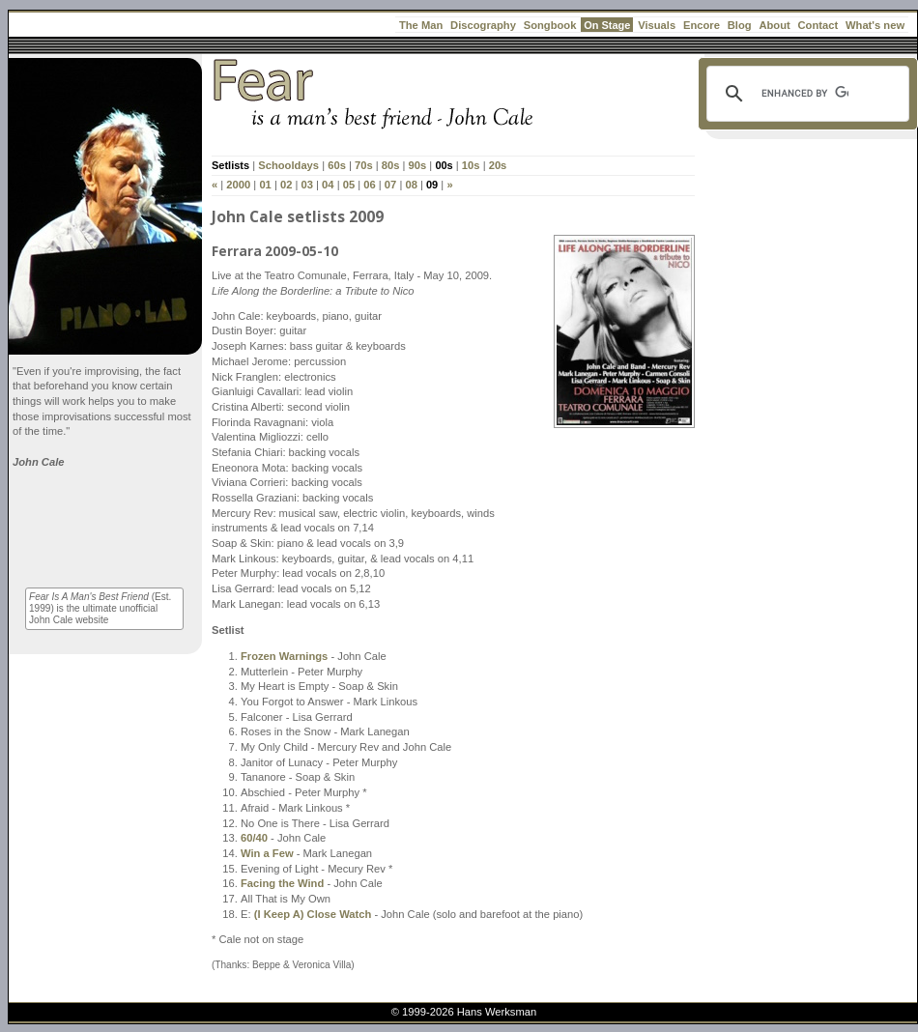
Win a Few (267, 853)
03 (307, 184)
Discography (483, 25)
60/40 (254, 838)
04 (327, 184)
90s (418, 165)
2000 (238, 184)
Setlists (230, 165)
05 (349, 184)
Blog (740, 25)
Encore (701, 25)
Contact (818, 25)
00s (443, 165)
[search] (804, 93)
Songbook (550, 25)
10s (471, 165)
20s (498, 165)
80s (391, 165)
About (774, 25)
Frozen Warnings (284, 656)
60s (337, 165)
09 (432, 184)
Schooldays (288, 165)
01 (265, 184)
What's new (875, 25)
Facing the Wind (282, 883)
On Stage (607, 25)
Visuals (656, 25)
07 (390, 184)
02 (286, 184)
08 (410, 184)
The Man (421, 25)
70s (364, 165)
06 (369, 184)
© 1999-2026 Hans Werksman (463, 1012)
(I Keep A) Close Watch (313, 914)
